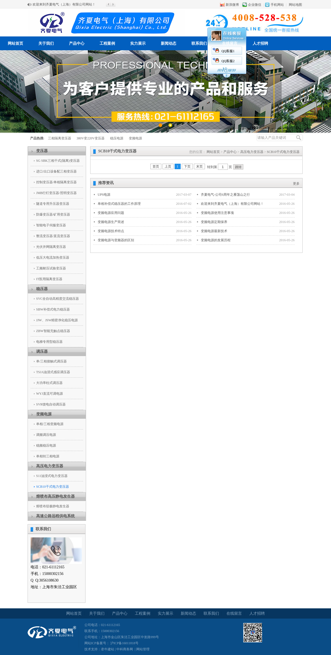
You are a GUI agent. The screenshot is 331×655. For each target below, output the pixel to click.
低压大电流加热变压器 (52, 257)
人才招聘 (260, 43)
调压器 (42, 351)
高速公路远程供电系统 (55, 516)
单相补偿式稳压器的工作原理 (119, 204)
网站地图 (295, 5)
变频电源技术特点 (111, 231)
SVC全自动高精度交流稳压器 (57, 299)
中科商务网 (124, 649)
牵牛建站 (107, 649)
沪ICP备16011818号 (124, 643)
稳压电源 (116, 138)
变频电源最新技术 (214, 231)
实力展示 (138, 43)
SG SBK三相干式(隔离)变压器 (58, 161)
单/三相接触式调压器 (51, 361)
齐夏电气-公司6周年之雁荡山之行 (225, 195)
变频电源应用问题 (111, 213)
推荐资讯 (106, 183)
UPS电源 (104, 195)
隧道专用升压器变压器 (52, 204)
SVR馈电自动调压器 (51, 404)
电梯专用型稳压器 (49, 342)
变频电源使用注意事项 (217, 213)
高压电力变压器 (49, 466)
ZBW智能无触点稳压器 (53, 331)
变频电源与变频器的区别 (116, 240)
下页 (187, 166)
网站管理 (143, 649)
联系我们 (199, 43)
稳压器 (42, 289)
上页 (168, 166)
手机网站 (277, 5)
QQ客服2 (227, 61)
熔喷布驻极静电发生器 (52, 506)
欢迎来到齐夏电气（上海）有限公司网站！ (64, 4)
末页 (199, 166)
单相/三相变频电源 (49, 424)
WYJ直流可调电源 (49, 394)
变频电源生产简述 (111, 222)
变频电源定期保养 (214, 222)
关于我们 (46, 43)
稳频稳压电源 (46, 445)
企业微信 (254, 5)
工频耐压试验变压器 (51, 268)
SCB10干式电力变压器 (52, 487)
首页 (156, 166)
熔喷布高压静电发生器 (55, 496)
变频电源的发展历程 (216, 240)
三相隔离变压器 (59, 138)
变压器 (42, 151)
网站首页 (15, 43)
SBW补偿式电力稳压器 (53, 309)
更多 (296, 183)
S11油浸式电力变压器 (52, 476)
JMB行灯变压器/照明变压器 (56, 193)
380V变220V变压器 (91, 138)
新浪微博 (232, 5)
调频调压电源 (46, 435)
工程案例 (107, 43)
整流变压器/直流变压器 (53, 236)
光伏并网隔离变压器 (51, 247)
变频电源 (135, 138)
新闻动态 (168, 43)
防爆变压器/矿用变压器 (53, 214)
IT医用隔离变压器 (49, 279)
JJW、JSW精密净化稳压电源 (57, 320)
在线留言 (229, 43)
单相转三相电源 (47, 456)
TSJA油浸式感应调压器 (53, 372)
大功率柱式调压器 (49, 383)
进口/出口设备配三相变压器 (56, 171)
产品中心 (76, 43)
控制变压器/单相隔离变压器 (56, 182)
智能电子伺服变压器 (51, 225)
